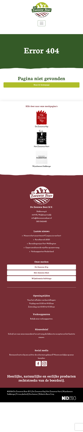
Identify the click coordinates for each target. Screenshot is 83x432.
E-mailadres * (12, 342)
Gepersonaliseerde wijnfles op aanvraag (42, 247)
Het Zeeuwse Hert (41, 139)
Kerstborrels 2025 (42, 239)
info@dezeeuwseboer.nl (41, 218)
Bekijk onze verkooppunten (41, 318)
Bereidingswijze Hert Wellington (42, 243)
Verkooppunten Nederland (42, 251)
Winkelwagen (41, 30)
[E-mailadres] (41, 345)
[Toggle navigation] (41, 23)
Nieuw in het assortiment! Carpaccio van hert (42, 235)
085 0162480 (41, 221)
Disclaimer (33, 423)
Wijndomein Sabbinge (41, 158)
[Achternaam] (41, 361)
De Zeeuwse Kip (41, 119)
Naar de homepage (42, 84)
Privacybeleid (22, 423)
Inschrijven (41, 367)
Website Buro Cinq (46, 423)
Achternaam (12, 357)
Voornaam (11, 349)
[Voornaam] (41, 353)
